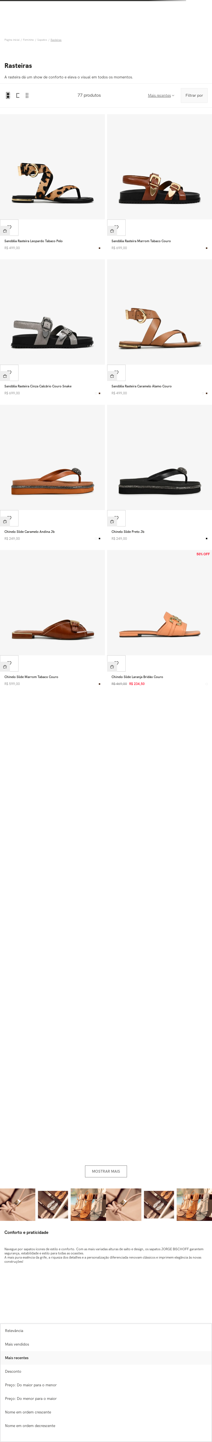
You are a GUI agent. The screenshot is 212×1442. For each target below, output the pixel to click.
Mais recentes (16, 1358)
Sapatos (42, 40)
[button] (5, 231)
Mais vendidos (17, 1344)
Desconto (13, 1371)
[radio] (8, 95)
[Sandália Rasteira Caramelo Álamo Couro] (159, 328)
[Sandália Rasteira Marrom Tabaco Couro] (159, 183)
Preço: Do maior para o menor (31, 1385)
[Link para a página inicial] (12, 40)
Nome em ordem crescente (28, 1412)
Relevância (14, 1330)
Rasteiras (56, 40)
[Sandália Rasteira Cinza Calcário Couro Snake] (52, 328)
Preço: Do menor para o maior (31, 1398)
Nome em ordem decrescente (30, 1425)
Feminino (28, 40)
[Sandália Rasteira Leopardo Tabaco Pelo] (52, 183)
